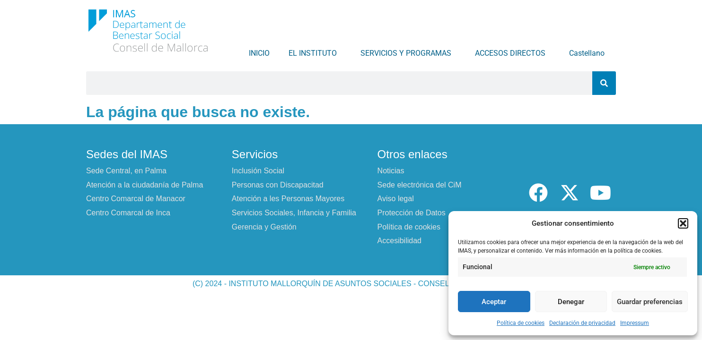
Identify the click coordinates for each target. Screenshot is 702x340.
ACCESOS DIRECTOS (512, 53)
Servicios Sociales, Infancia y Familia (294, 213)
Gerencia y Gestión (264, 227)
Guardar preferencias (650, 302)
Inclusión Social (258, 171)
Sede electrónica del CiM (419, 185)
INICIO (259, 53)
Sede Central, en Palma (126, 171)
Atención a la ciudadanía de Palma (144, 185)
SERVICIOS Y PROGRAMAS (408, 53)
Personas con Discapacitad (278, 185)
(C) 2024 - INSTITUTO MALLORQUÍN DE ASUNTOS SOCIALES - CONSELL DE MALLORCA (351, 284)
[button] (683, 223)
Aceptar (494, 302)
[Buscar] (604, 83)
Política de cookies (520, 323)
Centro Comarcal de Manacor (135, 199)
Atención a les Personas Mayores (288, 199)
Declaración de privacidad (582, 323)
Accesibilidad (399, 241)
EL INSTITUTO (315, 53)
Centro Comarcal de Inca (128, 213)
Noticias (390, 171)
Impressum (634, 323)
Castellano (589, 53)
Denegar (571, 302)
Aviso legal (395, 199)
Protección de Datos (411, 213)
